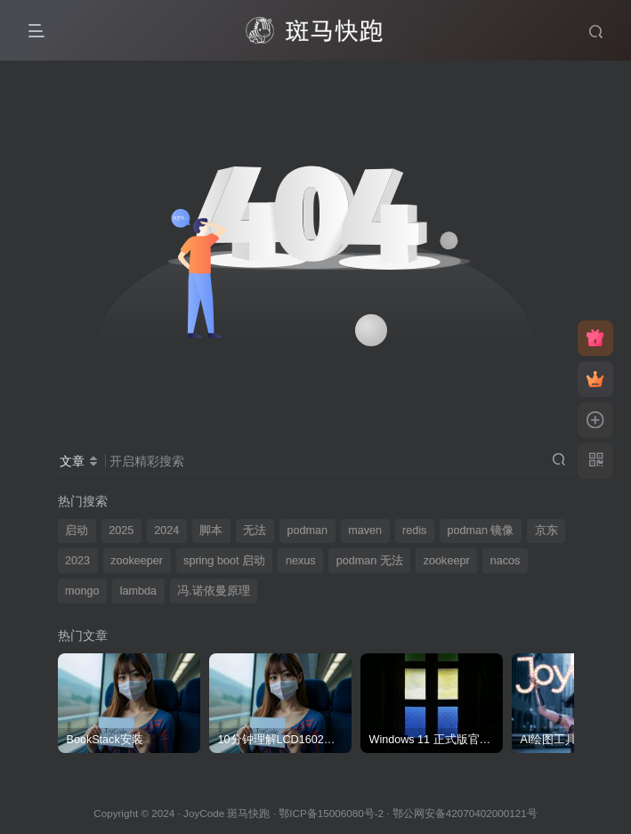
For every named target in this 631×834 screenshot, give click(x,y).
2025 (121, 530)
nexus (301, 561)
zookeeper (136, 561)
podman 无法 (369, 561)
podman (307, 530)
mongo (82, 591)
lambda (138, 591)
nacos (505, 561)
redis (414, 530)
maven (365, 530)
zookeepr (447, 561)
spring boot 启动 (224, 561)
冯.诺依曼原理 (213, 591)
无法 (254, 530)
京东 (546, 530)
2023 (77, 561)
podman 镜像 (480, 530)
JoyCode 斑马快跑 (226, 813)
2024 (166, 530)
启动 (76, 530)
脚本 (210, 530)
